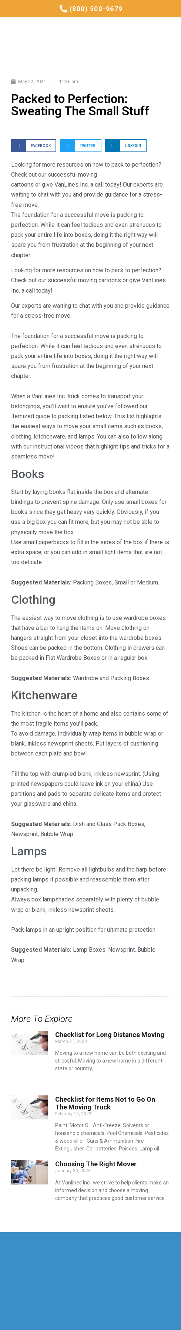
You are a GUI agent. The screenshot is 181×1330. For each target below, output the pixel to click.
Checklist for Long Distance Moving (109, 1035)
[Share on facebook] (33, 145)
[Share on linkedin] (126, 145)
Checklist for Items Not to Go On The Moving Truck (105, 1103)
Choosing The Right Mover (96, 1164)
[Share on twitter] (80, 145)
